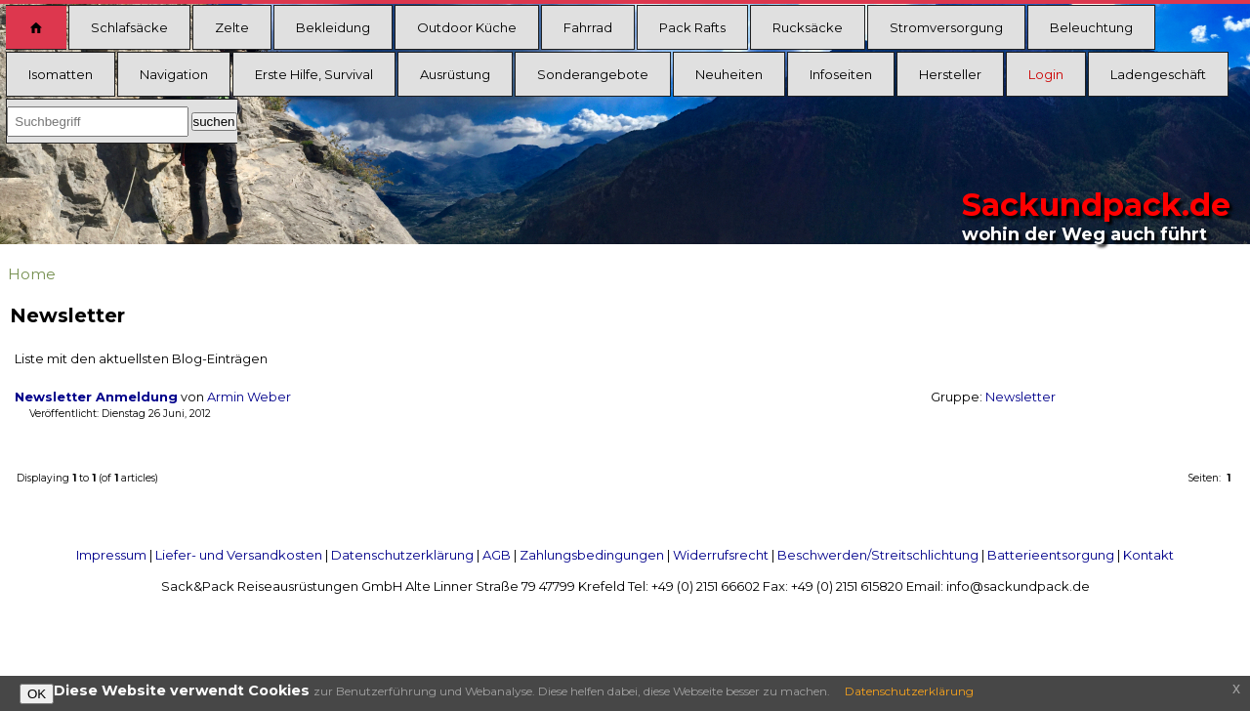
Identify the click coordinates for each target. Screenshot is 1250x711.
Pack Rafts (692, 27)
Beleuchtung (1091, 27)
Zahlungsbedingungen (592, 555)
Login (1045, 74)
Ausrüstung (455, 74)
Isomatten (60, 74)
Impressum (111, 555)
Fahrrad (587, 27)
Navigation (174, 74)
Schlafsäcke (129, 27)
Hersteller (950, 74)
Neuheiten (729, 74)
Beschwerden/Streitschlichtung (878, 555)
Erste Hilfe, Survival (314, 74)
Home (32, 274)
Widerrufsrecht (721, 555)
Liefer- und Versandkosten (238, 555)
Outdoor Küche (467, 27)
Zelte (232, 27)
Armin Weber (249, 397)
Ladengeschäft (1158, 74)
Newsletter (1020, 397)
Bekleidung (333, 27)
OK (36, 694)
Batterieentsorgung (1050, 555)
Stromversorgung (946, 27)
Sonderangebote (592, 74)
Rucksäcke (807, 27)
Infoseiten (841, 74)
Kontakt (1148, 555)
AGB (496, 555)
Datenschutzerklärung (402, 555)
